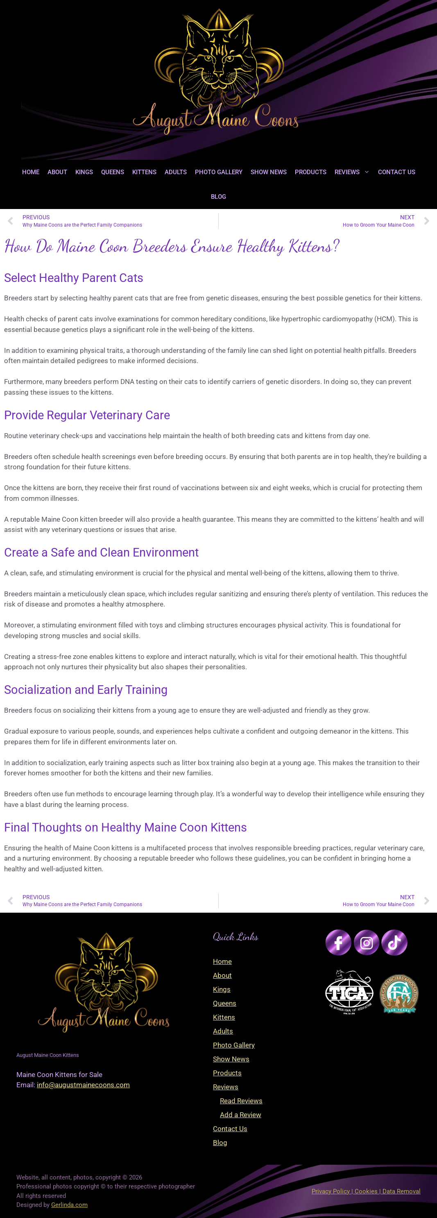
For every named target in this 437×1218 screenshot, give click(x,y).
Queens (112, 172)
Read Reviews (241, 1101)
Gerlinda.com (69, 1205)
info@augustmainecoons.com (83, 1085)
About (57, 172)
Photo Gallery (218, 172)
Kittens (144, 172)
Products (310, 172)
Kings (84, 172)
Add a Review (240, 1115)
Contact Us (396, 172)
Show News (269, 172)
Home (30, 172)
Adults (176, 172)
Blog (218, 196)
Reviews (354, 172)
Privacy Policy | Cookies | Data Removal (366, 1191)
